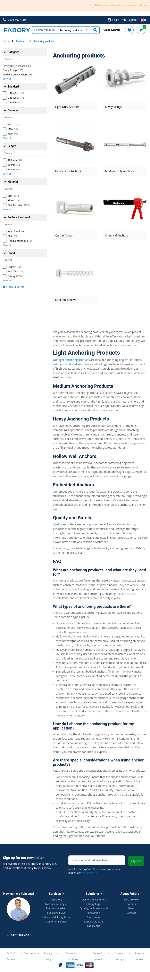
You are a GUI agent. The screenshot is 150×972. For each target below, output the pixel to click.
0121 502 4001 (14, 20)
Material (13, 181)
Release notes (139, 956)
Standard (13, 86)
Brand (11, 253)
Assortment (94, 917)
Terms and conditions (71, 956)
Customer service (56, 921)
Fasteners (21, 41)
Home (6, 41)
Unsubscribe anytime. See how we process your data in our (94, 870)
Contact (131, 912)
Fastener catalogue (56, 904)
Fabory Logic (93, 904)
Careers (131, 904)
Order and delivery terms (56, 917)
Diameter (13, 110)
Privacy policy (48, 956)
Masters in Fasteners (93, 899)
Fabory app (93, 926)
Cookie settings (119, 956)
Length (12, 146)
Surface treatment (19, 217)
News (131, 908)
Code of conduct (97, 956)
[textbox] (44, 30)
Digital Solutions (93, 921)
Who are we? (131, 899)
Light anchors (64, 623)
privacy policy (89, 872)
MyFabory (56, 899)
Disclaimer (30, 953)
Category (13, 52)
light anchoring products (74, 360)
